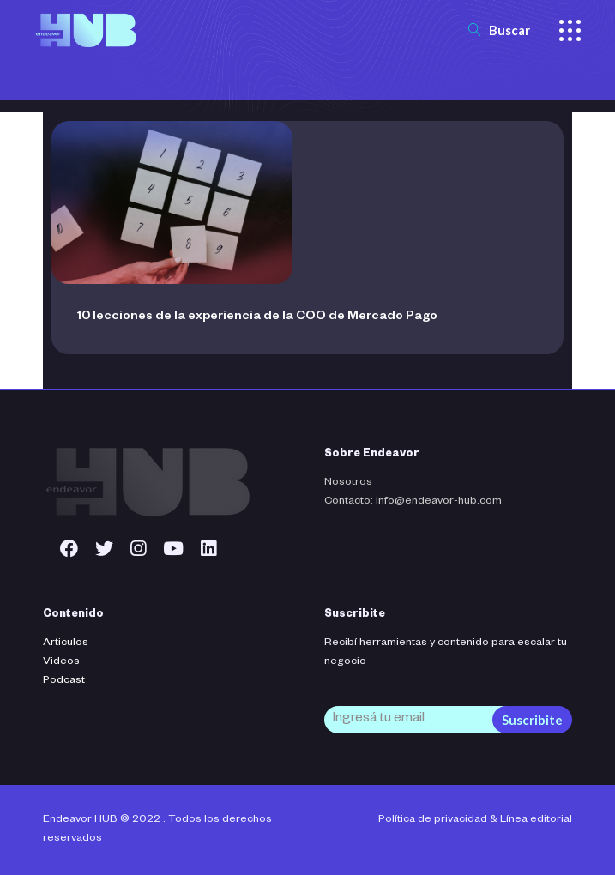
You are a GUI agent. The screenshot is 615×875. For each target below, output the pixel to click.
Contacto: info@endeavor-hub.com (413, 502)
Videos (61, 662)
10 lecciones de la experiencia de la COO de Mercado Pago (257, 317)
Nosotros (348, 483)
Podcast (64, 681)
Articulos (65, 643)
